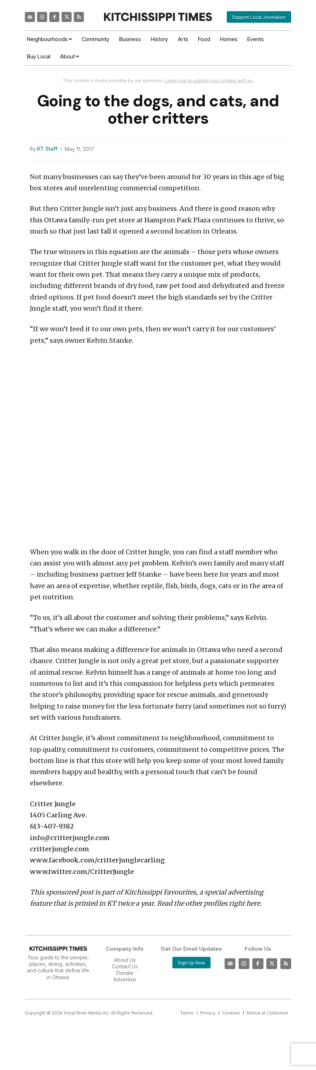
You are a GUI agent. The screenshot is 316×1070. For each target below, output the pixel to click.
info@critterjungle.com (70, 838)
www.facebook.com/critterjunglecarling (97, 860)
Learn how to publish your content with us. (209, 80)
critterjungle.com (59, 849)
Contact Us (125, 966)
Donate (125, 973)
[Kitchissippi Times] (157, 17)
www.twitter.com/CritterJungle (82, 871)
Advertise (124, 979)
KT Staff (47, 148)
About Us (125, 960)
